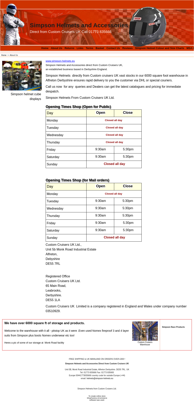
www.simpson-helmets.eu (60, 60)
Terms (89, 48)
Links (80, 48)
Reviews (127, 48)
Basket (100, 48)
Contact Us (113, 48)
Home (44, 48)
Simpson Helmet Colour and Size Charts (159, 48)
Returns (69, 48)
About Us (56, 48)
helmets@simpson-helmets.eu (100, 378)
